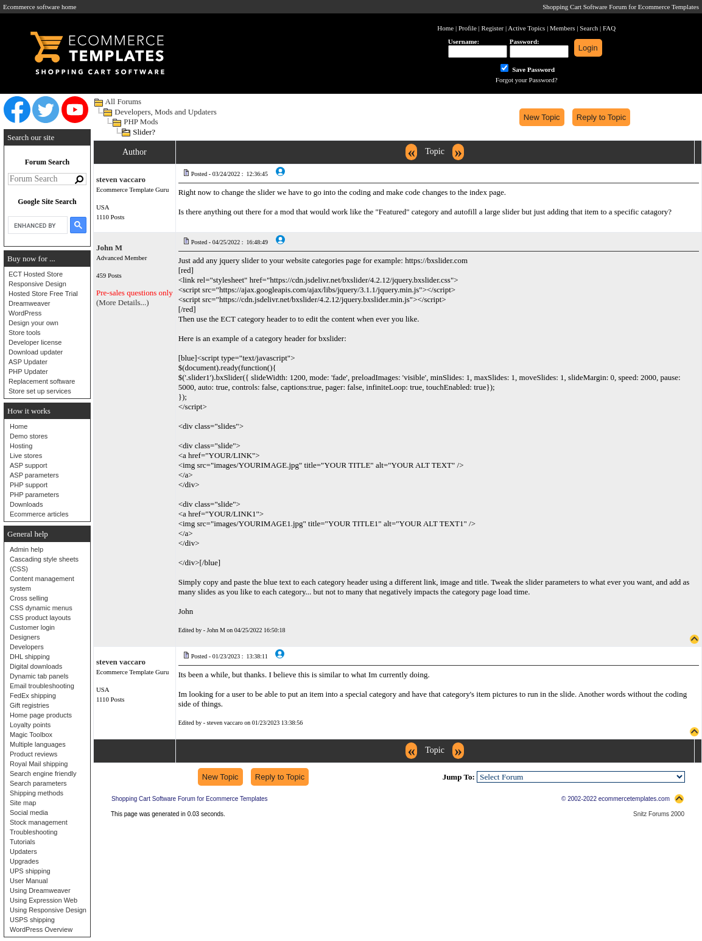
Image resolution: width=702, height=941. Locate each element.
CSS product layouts (40, 617)
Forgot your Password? (527, 79)
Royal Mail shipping (39, 763)
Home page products (41, 715)
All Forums (123, 101)
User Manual (28, 880)
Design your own (33, 322)
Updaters (23, 851)
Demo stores (28, 436)
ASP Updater (28, 361)
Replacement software (42, 381)
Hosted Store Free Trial (43, 293)
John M (109, 247)
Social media (29, 812)
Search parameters (38, 783)
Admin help (26, 549)
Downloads (26, 504)
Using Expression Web (43, 900)
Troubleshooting (33, 832)
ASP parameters (34, 475)
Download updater (36, 352)
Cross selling (29, 598)
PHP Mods (141, 121)
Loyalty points (30, 724)
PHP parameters (34, 494)
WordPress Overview (41, 929)
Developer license (35, 342)
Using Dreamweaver (40, 890)
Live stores (26, 455)
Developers (27, 646)
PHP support (28, 484)
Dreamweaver (29, 303)
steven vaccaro (121, 179)
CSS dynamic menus (41, 607)
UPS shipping (30, 871)
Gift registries (29, 705)
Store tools (25, 332)
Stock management (39, 822)
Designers (25, 637)
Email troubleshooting (42, 685)
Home (18, 426)
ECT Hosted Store (36, 274)
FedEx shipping (33, 695)
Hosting (21, 445)
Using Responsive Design (48, 910)
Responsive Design (37, 283)
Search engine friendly (43, 773)
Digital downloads (36, 666)
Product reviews (33, 754)
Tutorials (22, 841)
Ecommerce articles (39, 514)
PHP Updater (28, 371)
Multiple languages (38, 744)
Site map (23, 802)
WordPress (25, 313)
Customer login (32, 627)
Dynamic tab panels (39, 676)
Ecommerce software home (39, 6)
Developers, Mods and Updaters (165, 111)
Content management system (42, 583)
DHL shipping (30, 656)
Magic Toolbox (31, 734)
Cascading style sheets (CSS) (44, 564)
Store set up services (40, 391)
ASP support (28, 465)
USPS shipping (32, 919)
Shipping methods (36, 793)
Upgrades (24, 861)
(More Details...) (122, 302)
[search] (36, 225)
